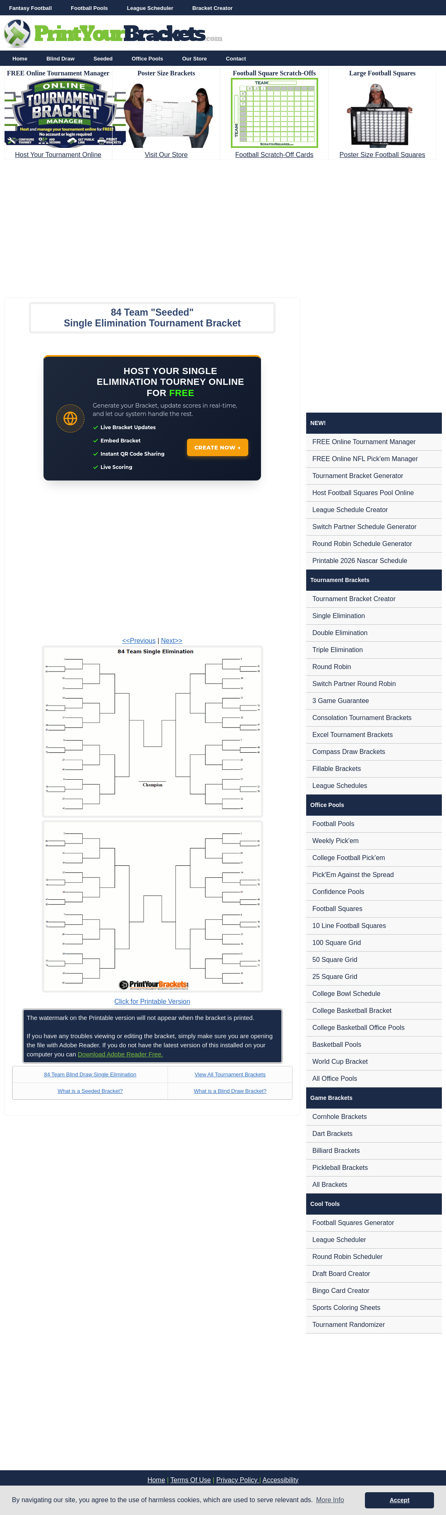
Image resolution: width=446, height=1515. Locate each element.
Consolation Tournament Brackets (362, 717)
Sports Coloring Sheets (346, 1307)
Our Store (194, 59)
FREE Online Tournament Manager (364, 441)
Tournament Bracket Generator (357, 475)
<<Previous (139, 640)
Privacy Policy (237, 1480)
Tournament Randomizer (348, 1324)
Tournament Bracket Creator (354, 598)
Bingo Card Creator (340, 1290)
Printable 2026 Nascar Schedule (359, 560)
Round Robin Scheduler (347, 1256)
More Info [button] (330, 1499)
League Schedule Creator (350, 509)
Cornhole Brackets (339, 1116)
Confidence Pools (338, 891)
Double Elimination (339, 632)
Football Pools (89, 8)
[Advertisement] (223, 226)
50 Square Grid (334, 959)
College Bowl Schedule (346, 993)
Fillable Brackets (336, 768)
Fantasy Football (30, 8)
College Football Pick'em (348, 857)
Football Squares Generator (353, 1222)
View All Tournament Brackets (230, 1074)
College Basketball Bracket (351, 1010)
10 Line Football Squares (349, 925)
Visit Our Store (166, 154)
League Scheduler (150, 8)
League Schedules (339, 785)
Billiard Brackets (336, 1150)
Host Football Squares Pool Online (363, 492)
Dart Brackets (332, 1133)
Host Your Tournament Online (58, 154)
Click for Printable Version (152, 1001)
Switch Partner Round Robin (354, 683)
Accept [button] (400, 1500)
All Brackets (329, 1184)
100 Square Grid (336, 942)
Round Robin (331, 666)
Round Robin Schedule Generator (362, 543)
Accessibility (280, 1480)
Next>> (171, 640)
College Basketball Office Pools (358, 1027)
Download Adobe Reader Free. (120, 1054)
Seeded (103, 59)
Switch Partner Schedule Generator (364, 526)
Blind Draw (60, 59)
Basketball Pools (336, 1044)
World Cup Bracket (340, 1061)
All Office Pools (334, 1078)
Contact (236, 59)
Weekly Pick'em (335, 840)
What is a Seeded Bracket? (90, 1091)
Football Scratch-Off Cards (274, 154)
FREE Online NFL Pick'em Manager (365, 458)
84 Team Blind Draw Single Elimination (90, 1074)
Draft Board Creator (341, 1273)
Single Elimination (338, 615)
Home (19, 59)
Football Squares (337, 908)
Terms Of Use (190, 1480)
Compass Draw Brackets (348, 751)
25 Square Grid (334, 976)
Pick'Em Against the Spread (353, 874)
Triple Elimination (337, 649)
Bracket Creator (212, 8)
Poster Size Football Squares (382, 154)
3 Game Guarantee (340, 700)
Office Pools (147, 59)
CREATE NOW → (217, 447)
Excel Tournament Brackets (352, 734)
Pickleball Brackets (340, 1167)
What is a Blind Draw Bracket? (230, 1091)
